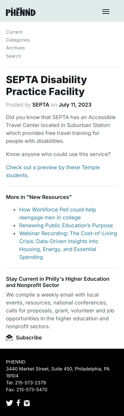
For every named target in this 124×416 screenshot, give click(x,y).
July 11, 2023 (75, 104)
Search (13, 56)
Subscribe (24, 337)
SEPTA (40, 104)
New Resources (49, 197)
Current (14, 32)
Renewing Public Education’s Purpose (66, 225)
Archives (15, 48)
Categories (18, 40)
